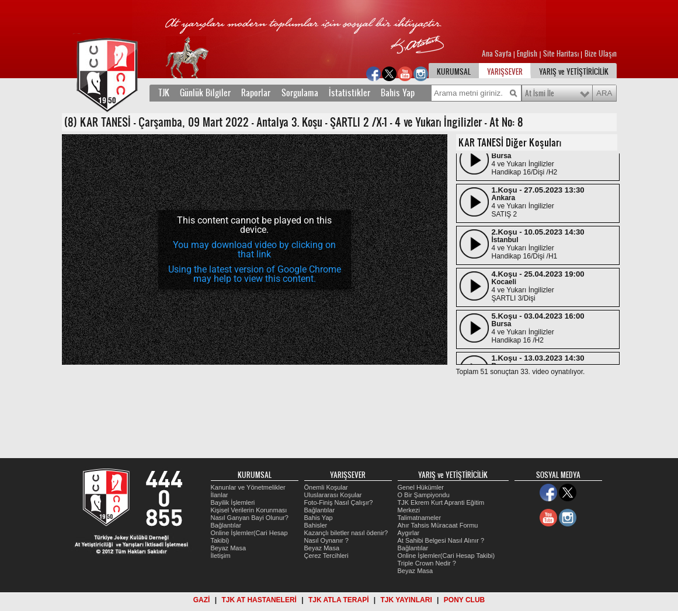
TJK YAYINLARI (406, 600)
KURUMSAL (454, 72)
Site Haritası (561, 53)
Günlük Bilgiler (205, 92)
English (527, 53)
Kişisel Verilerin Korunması (249, 510)
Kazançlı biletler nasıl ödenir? (346, 532)
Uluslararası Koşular (333, 494)
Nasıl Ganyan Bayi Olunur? (249, 517)
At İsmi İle (539, 93)
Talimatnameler (419, 517)
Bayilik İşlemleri (233, 502)
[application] (254, 249)
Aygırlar (409, 532)
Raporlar (255, 92)
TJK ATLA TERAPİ (338, 600)
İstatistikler (349, 92)
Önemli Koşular (326, 487)
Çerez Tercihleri (326, 555)
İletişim (221, 555)
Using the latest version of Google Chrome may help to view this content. (254, 274)
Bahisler (316, 525)
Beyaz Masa (228, 547)
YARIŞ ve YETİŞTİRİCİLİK (574, 72)
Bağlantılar (226, 525)
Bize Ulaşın (601, 53)
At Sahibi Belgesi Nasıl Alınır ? (441, 540)
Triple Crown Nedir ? (427, 563)
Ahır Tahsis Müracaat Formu (438, 525)
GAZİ (201, 600)
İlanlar (219, 494)
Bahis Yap (398, 92)
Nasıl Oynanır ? (326, 540)
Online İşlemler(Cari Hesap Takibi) (446, 555)
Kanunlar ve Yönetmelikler (248, 487)
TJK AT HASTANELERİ (258, 600)
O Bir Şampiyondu (424, 494)
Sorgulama (299, 92)
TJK (163, 92)
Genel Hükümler (421, 487)
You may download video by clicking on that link (254, 249)
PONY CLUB (464, 600)
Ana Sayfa (497, 53)
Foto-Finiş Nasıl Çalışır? (338, 502)
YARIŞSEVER (505, 72)
